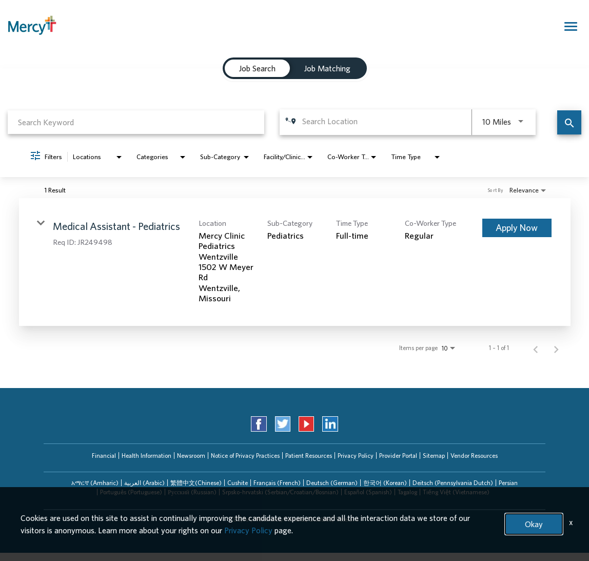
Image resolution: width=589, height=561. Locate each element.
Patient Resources (308, 455)
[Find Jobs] (569, 122)
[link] (295, 262)
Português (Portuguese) (131, 492)
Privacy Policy (356, 455)
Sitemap (434, 455)
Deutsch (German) (332, 482)
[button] (95, 483)
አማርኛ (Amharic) (95, 482)
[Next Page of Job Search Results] (556, 348)
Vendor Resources (474, 455)
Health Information (146, 455)
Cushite (237, 482)
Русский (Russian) (192, 492)
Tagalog (407, 492)
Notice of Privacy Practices (245, 455)
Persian (508, 482)
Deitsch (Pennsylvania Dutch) (453, 482)
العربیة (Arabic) (144, 482)
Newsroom (191, 455)
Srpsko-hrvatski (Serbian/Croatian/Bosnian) (280, 492)
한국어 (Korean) (385, 482)
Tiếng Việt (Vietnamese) (456, 492)
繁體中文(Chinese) (196, 482)
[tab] (257, 68)
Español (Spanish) (368, 492)
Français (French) (277, 482)
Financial (104, 455)
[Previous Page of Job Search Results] (535, 348)
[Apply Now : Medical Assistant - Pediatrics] (517, 228)
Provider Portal (398, 455)
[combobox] (136, 122)
